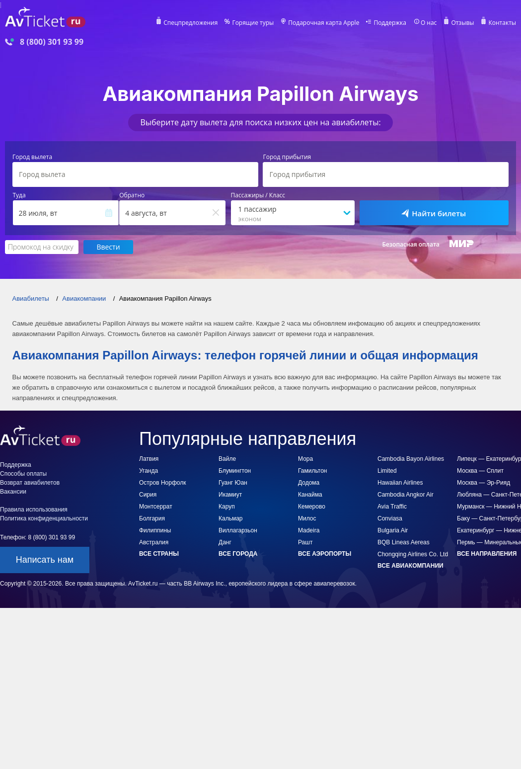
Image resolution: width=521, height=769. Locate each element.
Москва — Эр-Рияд (483, 482)
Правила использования (34, 509)
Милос (307, 518)
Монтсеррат (155, 506)
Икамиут (230, 494)
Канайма (310, 494)
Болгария (152, 518)
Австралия (153, 542)
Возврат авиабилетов (30, 482)
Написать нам (45, 560)
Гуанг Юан (233, 482)
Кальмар (231, 518)
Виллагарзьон (238, 530)
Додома (308, 482)
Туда (19, 195)
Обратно (132, 195)
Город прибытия (287, 157)
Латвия (148, 458)
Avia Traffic (392, 506)
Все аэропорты (324, 553)
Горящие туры (253, 23)
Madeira (308, 530)
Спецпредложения (190, 23)
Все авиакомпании (410, 565)
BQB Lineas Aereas (403, 542)
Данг (225, 542)
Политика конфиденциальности (44, 518)
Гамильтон (312, 470)
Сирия (147, 494)
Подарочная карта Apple (323, 23)
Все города (238, 553)
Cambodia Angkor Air (405, 494)
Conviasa (389, 518)
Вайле (227, 458)
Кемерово (311, 506)
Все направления (487, 553)
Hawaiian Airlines (400, 482)
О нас (429, 23)
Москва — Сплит (480, 470)
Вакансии (13, 491)
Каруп (227, 506)
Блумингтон (235, 470)
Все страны (159, 553)
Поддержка (389, 23)
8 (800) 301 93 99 (51, 42)
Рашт (305, 542)
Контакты (502, 23)
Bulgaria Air (392, 530)
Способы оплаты (23, 473)
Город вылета (32, 157)
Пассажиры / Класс (258, 195)
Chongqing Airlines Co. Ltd (412, 554)
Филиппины (155, 530)
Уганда (148, 470)
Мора (305, 458)
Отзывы (462, 23)
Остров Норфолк (162, 482)
